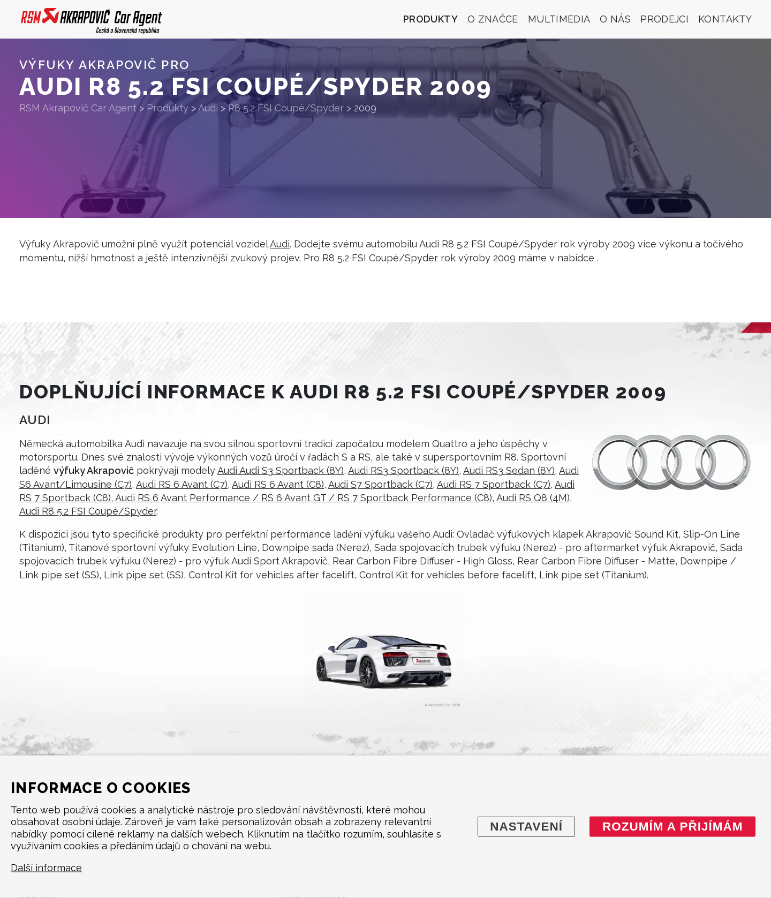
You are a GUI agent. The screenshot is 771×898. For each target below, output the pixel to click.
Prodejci (664, 19)
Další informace (46, 867)
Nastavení (526, 826)
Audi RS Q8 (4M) (533, 497)
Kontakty (725, 19)
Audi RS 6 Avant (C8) (278, 484)
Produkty (430, 19)
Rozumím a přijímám (672, 826)
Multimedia (559, 19)
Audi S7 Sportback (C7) (380, 484)
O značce (492, 19)
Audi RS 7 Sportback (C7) (493, 484)
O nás (615, 19)
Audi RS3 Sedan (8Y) (509, 470)
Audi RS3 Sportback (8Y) (403, 470)
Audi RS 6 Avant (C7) (182, 484)
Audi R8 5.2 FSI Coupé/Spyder (87, 511)
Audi (280, 244)
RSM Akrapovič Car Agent (78, 108)
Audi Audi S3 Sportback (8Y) (280, 470)
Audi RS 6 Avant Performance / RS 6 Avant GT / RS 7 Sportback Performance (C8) (303, 497)
